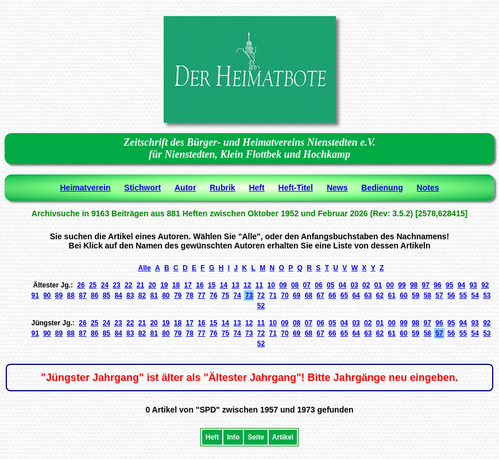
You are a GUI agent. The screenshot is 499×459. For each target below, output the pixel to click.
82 (142, 295)
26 (80, 285)
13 (235, 285)
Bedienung (382, 187)
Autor (185, 187)
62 (380, 295)
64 (355, 295)
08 (295, 285)
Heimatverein (85, 187)
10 (270, 285)
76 (213, 295)
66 (332, 295)
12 (247, 285)
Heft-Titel (295, 187)
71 (273, 295)
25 (92, 285)
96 (437, 285)
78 (190, 295)
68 (308, 295)
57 (439, 295)
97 (426, 285)
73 (249, 295)
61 (392, 295)
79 (177, 295)
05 (330, 285)
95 (449, 285)
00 (390, 285)
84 (118, 295)
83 (130, 295)
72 (261, 295)
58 (427, 295)
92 (485, 285)
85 (106, 295)
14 (223, 285)
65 (344, 295)
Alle (144, 268)
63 (368, 295)
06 (318, 285)
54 (474, 295)
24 (105, 285)
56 (451, 295)
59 (415, 295)
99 (401, 285)
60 (403, 295)
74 (237, 295)
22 (128, 285)
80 (165, 295)
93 (473, 285)
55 (463, 295)
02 (366, 285)
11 (259, 285)
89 (59, 295)
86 (94, 295)
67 (320, 295)
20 (152, 285)
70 (284, 295)
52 (261, 306)
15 (211, 285)
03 (354, 285)
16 (199, 285)
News (337, 187)
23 (116, 285)
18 (176, 285)
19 (164, 285)
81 (153, 295)
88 (71, 295)
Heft (256, 187)
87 (82, 295)
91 (34, 295)
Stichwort (142, 187)
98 (413, 285)
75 (225, 295)
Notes (428, 187)
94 (461, 285)
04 (342, 285)
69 (296, 295)
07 (307, 285)
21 (140, 285)
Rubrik (222, 187)
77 (201, 295)
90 (47, 295)
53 (486, 295)
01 (378, 285)
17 (188, 285)
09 (283, 285)
